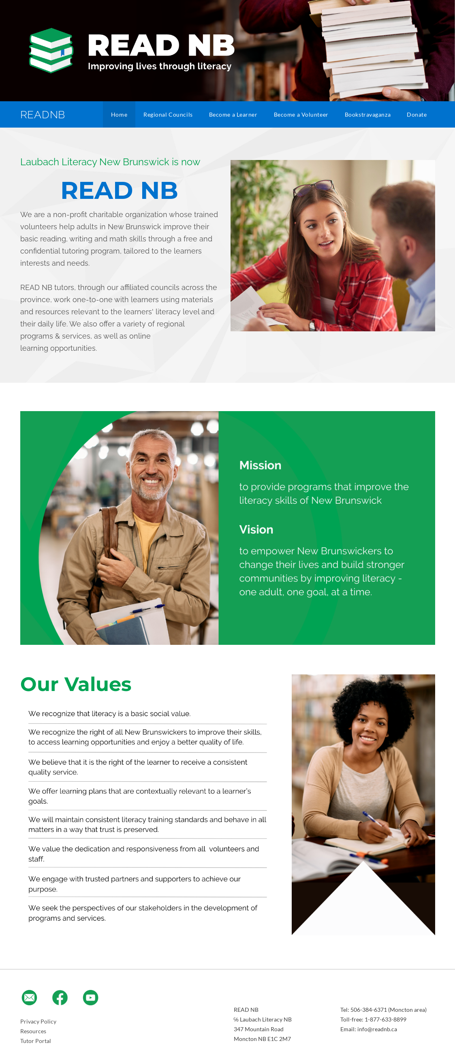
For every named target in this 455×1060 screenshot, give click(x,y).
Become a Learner (233, 114)
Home (119, 114)
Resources (33, 1031)
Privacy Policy (38, 1021)
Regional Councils (168, 114)
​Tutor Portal (35, 1040)
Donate (417, 114)
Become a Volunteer (301, 114)
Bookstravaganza (368, 114)
